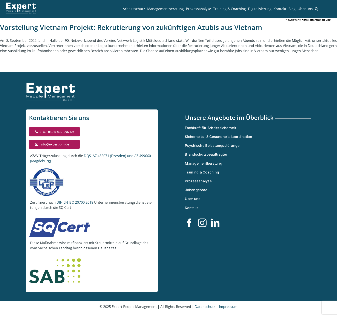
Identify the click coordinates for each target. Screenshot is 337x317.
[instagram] (202, 223)
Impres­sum (228, 306)
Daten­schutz (205, 306)
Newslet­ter (292, 20)
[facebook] (189, 223)
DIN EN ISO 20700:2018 (75, 202)
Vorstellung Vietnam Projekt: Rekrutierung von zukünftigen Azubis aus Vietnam (131, 27)
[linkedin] (215, 223)
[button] (316, 9)
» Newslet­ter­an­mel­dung (315, 20)
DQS (87, 155)
